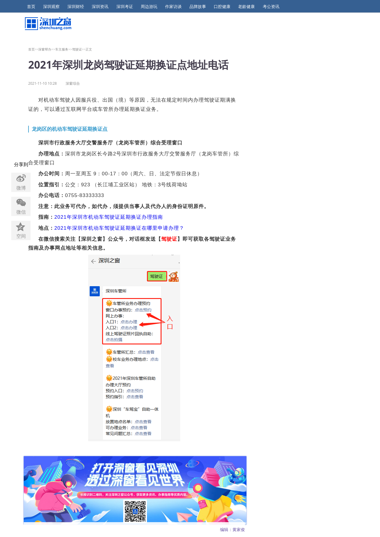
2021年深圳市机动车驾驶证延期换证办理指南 (108, 217)
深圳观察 (51, 6)
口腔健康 (222, 6)
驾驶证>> (79, 49)
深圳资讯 (100, 6)
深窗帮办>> (46, 49)
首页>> (33, 49)
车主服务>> (63, 49)
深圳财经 (75, 6)
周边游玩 (149, 6)
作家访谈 (173, 6)
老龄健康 (246, 6)
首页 (31, 6)
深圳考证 (124, 6)
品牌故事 (197, 6)
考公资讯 (271, 6)
